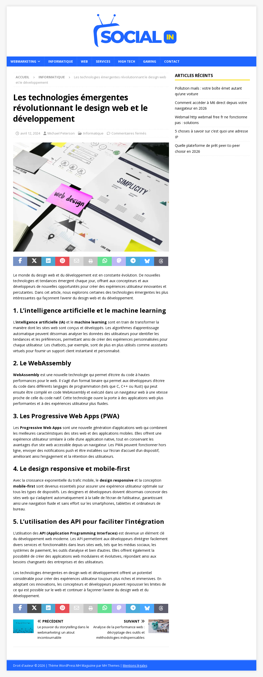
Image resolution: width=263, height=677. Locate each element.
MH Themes (110, 665)
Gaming (149, 61)
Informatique (60, 61)
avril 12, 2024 (30, 133)
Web (84, 61)
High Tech (126, 61)
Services (103, 61)
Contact (172, 61)
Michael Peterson (61, 133)
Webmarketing (23, 61)
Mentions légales (135, 665)
